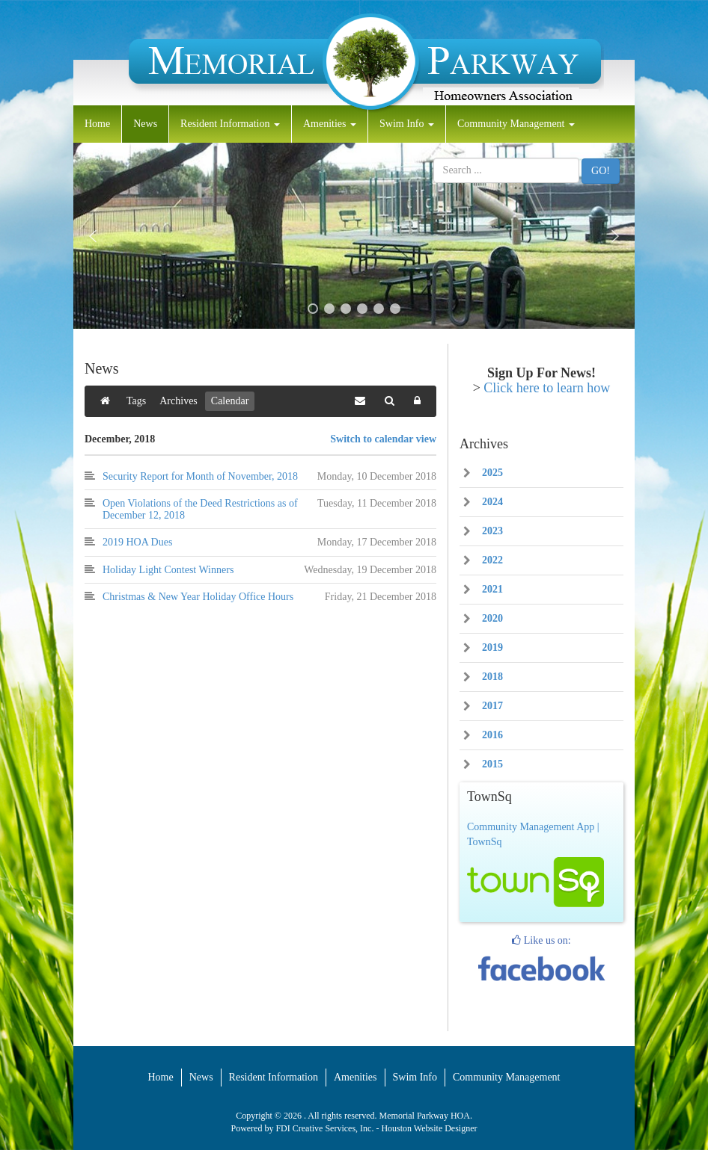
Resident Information (230, 123)
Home (97, 123)
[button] (93, 236)
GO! (600, 170)
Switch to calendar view (383, 439)
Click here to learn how (546, 387)
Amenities (329, 123)
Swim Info (406, 123)
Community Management (516, 123)
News (145, 123)
